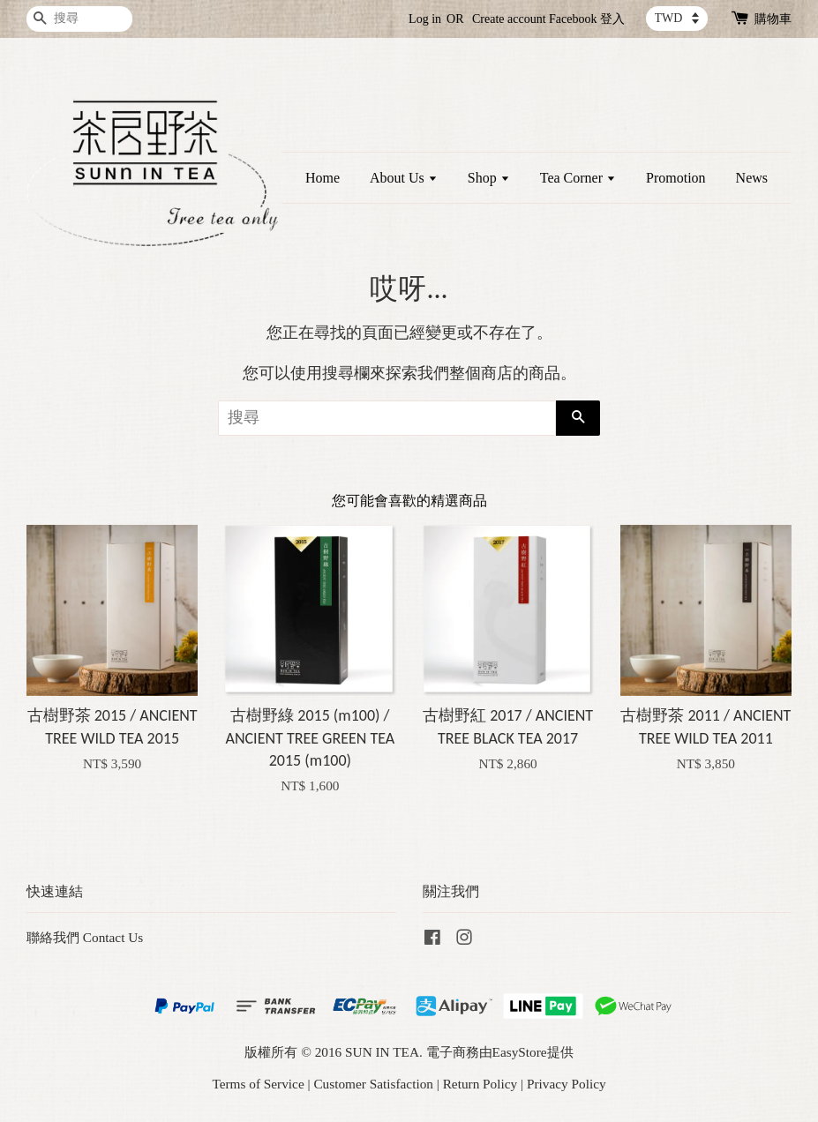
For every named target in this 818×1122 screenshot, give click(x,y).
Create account (509, 19)
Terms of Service (258, 1083)
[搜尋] (79, 19)
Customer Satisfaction (373, 1083)
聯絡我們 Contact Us (84, 937)
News (752, 177)
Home (322, 177)
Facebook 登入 (587, 19)
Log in (425, 19)
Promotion (676, 177)
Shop (489, 177)
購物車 (773, 19)
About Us (404, 177)
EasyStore (519, 1051)
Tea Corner (578, 177)
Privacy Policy (566, 1083)
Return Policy (480, 1083)
